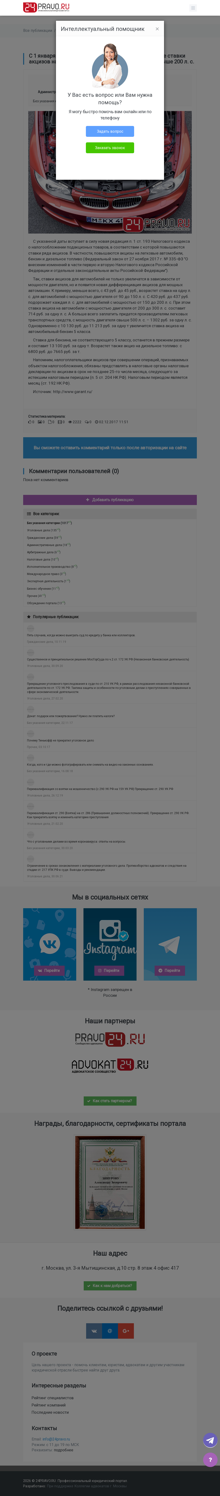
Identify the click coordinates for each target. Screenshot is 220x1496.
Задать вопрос (110, 131)
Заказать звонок (110, 147)
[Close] (157, 29)
